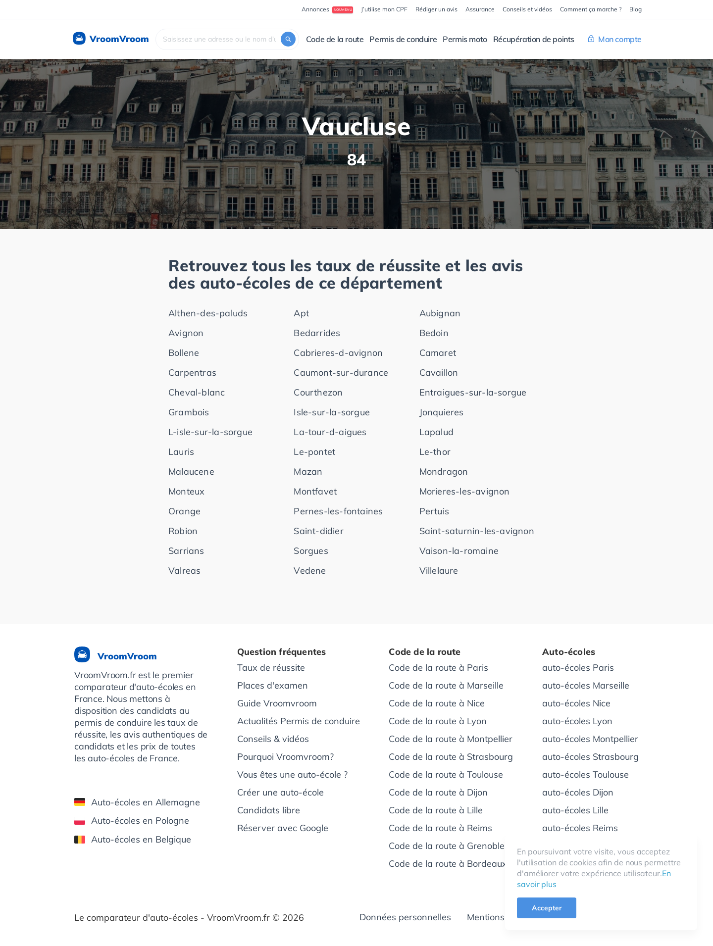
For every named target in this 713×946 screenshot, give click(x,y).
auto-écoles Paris (578, 667)
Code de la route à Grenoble (447, 845)
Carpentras (192, 372)
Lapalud (436, 432)
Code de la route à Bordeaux (448, 863)
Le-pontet (314, 451)
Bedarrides (317, 333)
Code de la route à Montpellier (450, 739)
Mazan (308, 471)
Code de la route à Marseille (446, 685)
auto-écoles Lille (575, 810)
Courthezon (318, 392)
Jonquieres (441, 412)
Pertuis (434, 511)
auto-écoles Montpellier (590, 739)
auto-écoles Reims (580, 828)
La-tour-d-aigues (330, 432)
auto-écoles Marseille (585, 685)
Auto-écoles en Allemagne (137, 802)
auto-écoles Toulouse (585, 774)
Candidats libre (268, 810)
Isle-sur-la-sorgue (332, 412)
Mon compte (615, 39)
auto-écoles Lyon (577, 721)
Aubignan (440, 313)
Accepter (546, 907)
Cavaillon (438, 372)
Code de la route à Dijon (438, 792)
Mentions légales (501, 917)
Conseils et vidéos (527, 9)
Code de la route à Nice (437, 703)
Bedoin (434, 333)
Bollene (183, 352)
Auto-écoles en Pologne (131, 820)
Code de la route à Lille (436, 810)
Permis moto (465, 39)
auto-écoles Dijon (577, 792)
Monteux (186, 491)
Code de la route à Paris (438, 667)
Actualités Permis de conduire (298, 721)
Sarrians (186, 550)
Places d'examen (272, 685)
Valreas (184, 570)
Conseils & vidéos (273, 739)
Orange (184, 511)
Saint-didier (318, 531)
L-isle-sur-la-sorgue (210, 432)
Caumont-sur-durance (341, 372)
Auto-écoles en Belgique (132, 839)
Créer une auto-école (280, 792)
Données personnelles (405, 917)
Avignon (186, 333)
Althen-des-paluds (208, 313)
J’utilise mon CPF (384, 9)
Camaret (437, 352)
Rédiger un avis (436, 9)
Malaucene (191, 471)
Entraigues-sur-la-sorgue (473, 392)
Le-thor (435, 451)
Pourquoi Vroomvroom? (285, 756)
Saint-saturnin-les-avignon (476, 531)
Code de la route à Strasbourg (451, 756)
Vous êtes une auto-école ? (292, 774)
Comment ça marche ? (590, 9)
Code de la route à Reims (440, 828)
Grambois (188, 412)
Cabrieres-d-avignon (338, 352)
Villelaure (438, 570)
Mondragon (443, 471)
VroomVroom (110, 39)
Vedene (310, 570)
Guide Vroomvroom (277, 703)
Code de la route (335, 39)
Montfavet (315, 491)
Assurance (480, 9)
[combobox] (227, 39)
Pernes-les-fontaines (338, 511)
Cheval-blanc (196, 392)
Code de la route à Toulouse (446, 774)
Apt (301, 313)
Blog (635, 9)
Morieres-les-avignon (464, 491)
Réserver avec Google (282, 828)
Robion (183, 531)
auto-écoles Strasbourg (590, 756)
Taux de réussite (271, 667)
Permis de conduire (403, 39)
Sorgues (311, 550)
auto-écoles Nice (576, 703)
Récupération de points (533, 39)
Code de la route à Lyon (438, 721)
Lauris (181, 451)
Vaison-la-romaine (459, 550)
